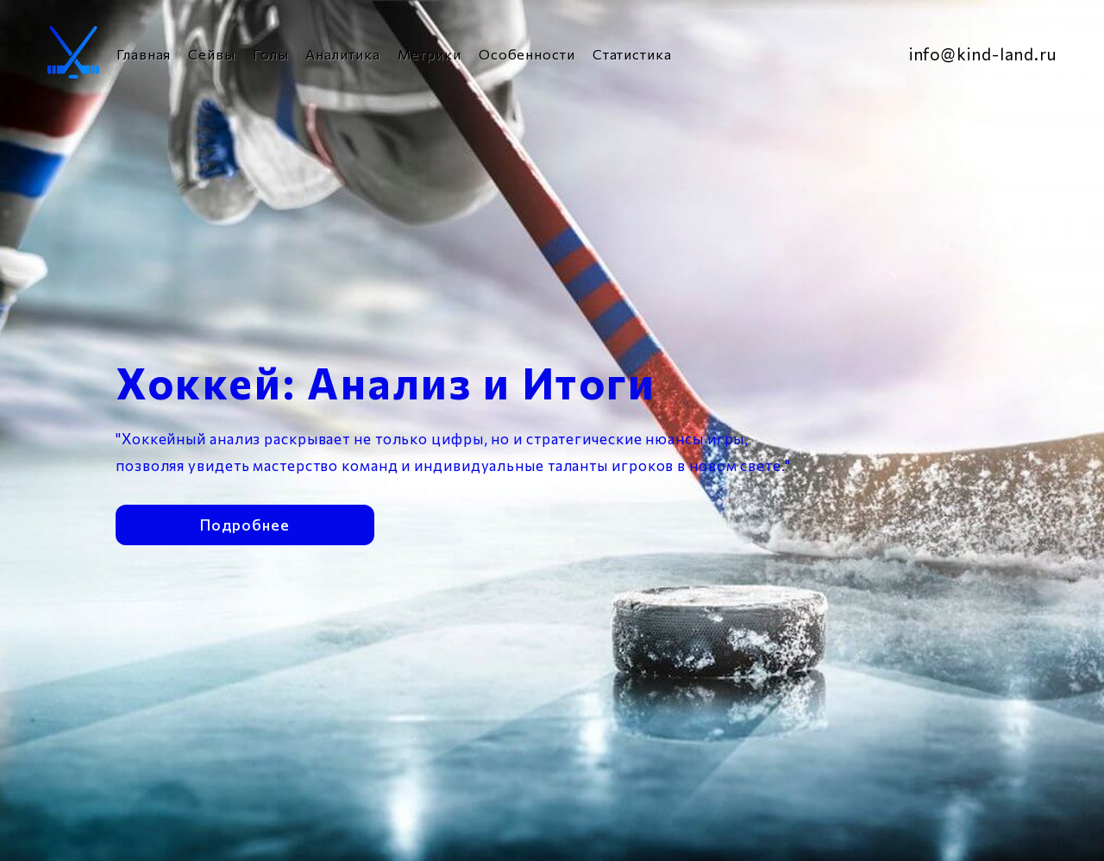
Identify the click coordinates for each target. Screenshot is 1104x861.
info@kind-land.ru (983, 54)
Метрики (429, 54)
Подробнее (244, 521)
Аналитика (342, 54)
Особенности (527, 54)
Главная (143, 54)
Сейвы (211, 54)
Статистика (632, 54)
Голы (271, 54)
